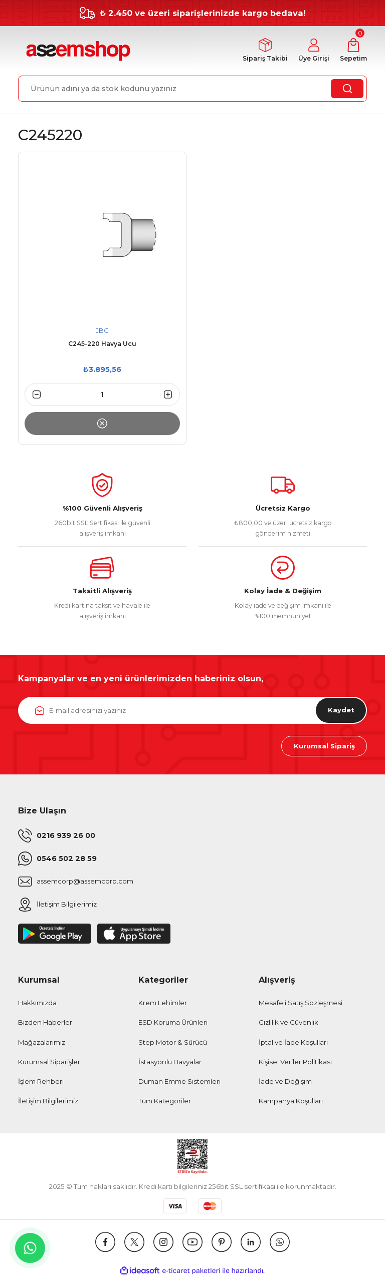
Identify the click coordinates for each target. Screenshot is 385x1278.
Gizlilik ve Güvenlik (288, 1023)
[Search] (192, 89)
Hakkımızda (37, 1003)
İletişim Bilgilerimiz (48, 1101)
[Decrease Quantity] (33, 394)
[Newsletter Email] (192, 710)
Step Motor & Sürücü (172, 1042)
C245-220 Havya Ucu (102, 344)
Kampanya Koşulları (291, 1101)
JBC (102, 330)
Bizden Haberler (45, 1023)
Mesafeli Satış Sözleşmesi (300, 1003)
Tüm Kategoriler (164, 1101)
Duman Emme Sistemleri (179, 1082)
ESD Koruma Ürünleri (173, 1023)
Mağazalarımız (41, 1042)
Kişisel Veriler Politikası (295, 1062)
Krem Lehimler (162, 1003)
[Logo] (77, 51)
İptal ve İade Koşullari (293, 1042)
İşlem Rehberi (41, 1082)
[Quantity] (102, 394)
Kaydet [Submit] (340, 710)
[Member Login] (312, 51)
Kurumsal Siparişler (49, 1062)
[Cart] (353, 51)
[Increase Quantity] (172, 394)
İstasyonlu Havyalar (170, 1062)
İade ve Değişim (285, 1082)
